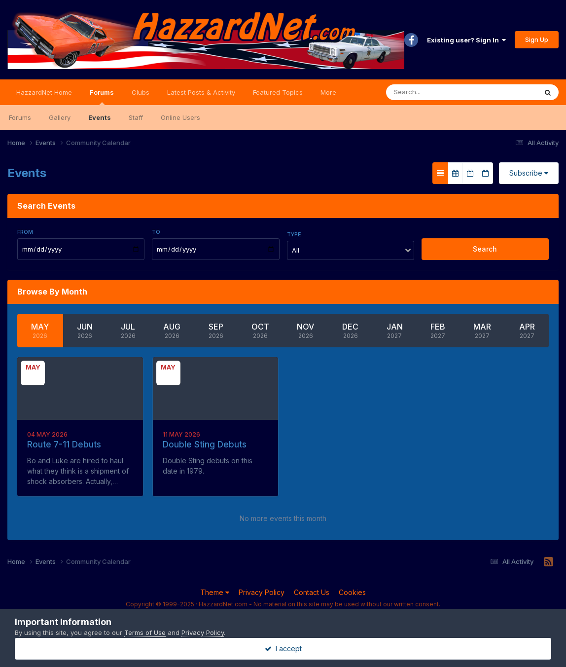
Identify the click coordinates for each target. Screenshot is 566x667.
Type (294, 234)
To (156, 231)
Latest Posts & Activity (201, 92)
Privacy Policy (261, 592)
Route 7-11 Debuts (64, 444)
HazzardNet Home (44, 92)
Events (99, 117)
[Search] (431, 92)
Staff (136, 117)
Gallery (60, 117)
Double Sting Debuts (205, 444)
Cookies (352, 592)
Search (485, 249)
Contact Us (311, 592)
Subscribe (528, 173)
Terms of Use (145, 632)
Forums (102, 96)
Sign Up (536, 39)
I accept (283, 648)
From (25, 231)
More (328, 92)
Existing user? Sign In (466, 40)
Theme (214, 592)
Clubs (140, 92)
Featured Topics (278, 92)
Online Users (180, 117)
